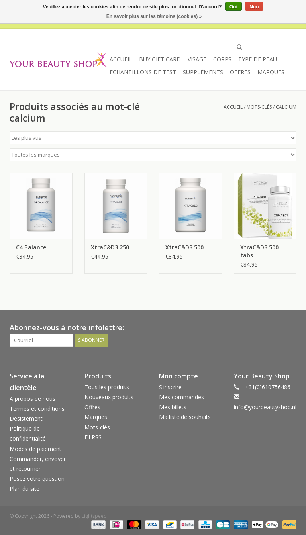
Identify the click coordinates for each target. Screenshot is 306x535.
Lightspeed (94, 516)
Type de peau (257, 59)
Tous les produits (106, 387)
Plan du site (24, 488)
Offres (240, 72)
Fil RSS (93, 437)
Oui (233, 7)
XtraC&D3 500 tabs (259, 251)
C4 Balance (31, 247)
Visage (197, 59)
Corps (222, 59)
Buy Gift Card (160, 59)
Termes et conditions (37, 408)
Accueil (121, 59)
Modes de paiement (35, 449)
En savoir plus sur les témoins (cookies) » (154, 16)
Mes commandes (181, 397)
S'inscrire (170, 387)
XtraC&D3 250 (110, 247)
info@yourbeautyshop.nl (265, 407)
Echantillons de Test (143, 72)
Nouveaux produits (108, 397)
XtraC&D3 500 (184, 247)
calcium (286, 107)
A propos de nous (32, 398)
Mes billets (172, 407)
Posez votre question (37, 478)
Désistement (26, 418)
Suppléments (203, 72)
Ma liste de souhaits (185, 417)
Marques (270, 72)
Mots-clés (259, 107)
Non (254, 7)
